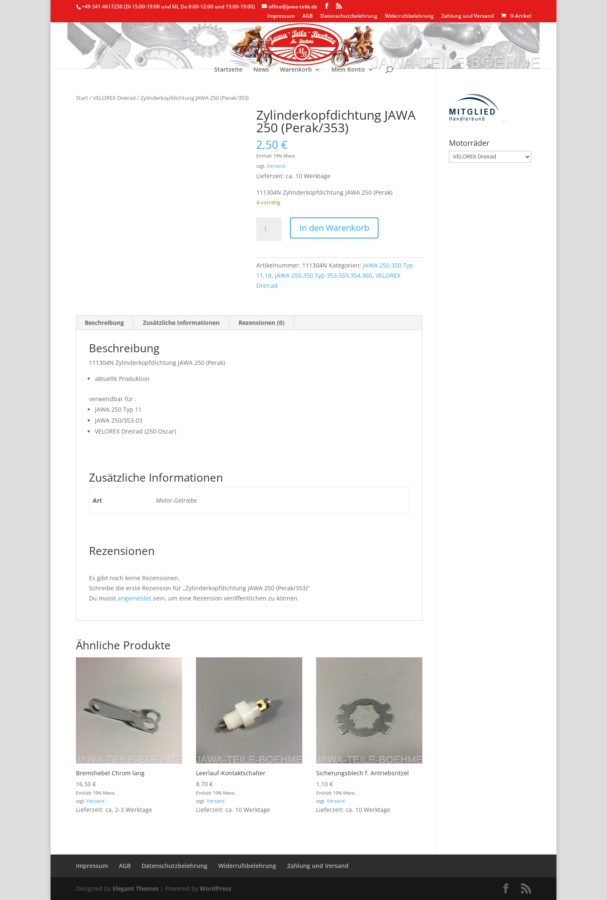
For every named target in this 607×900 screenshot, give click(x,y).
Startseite (228, 70)
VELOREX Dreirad (114, 98)
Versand (276, 166)
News (261, 70)
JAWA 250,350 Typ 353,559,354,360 (323, 275)
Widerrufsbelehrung (409, 16)
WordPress (215, 888)
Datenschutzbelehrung (348, 16)
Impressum (281, 16)
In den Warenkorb (334, 227)
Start (82, 98)
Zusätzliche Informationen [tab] (181, 323)
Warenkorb (296, 70)
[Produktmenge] (269, 229)
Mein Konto (348, 70)
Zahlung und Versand (467, 16)
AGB (307, 16)
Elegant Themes (135, 888)
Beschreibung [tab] (104, 323)
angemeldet (134, 598)
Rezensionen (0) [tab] (262, 323)
